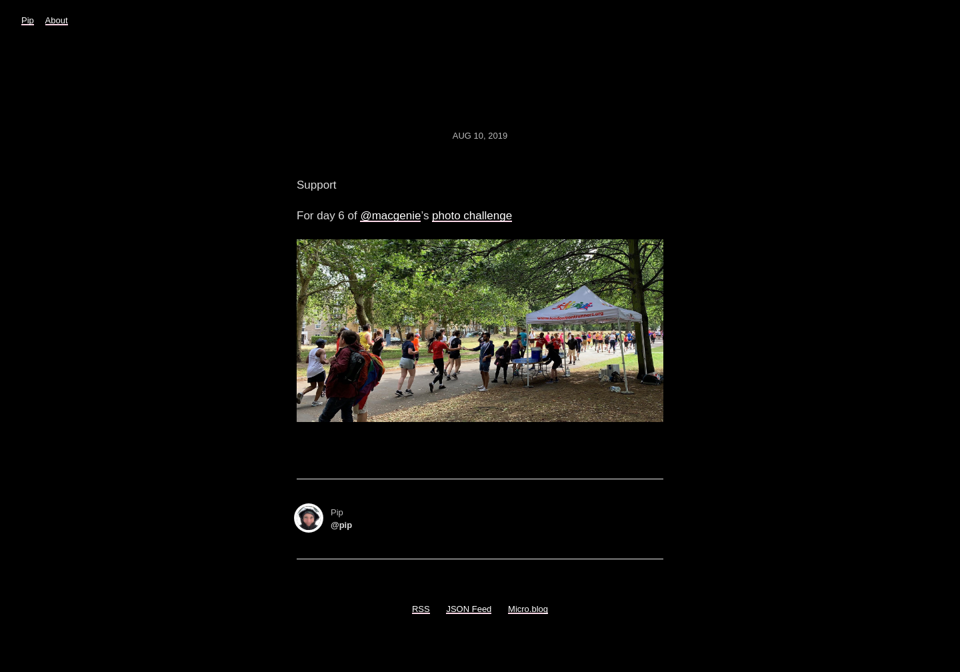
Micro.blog (528, 609)
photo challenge (472, 215)
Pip (27, 20)
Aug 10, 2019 (480, 136)
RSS (421, 609)
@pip (341, 525)
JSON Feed (468, 609)
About (56, 20)
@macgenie (390, 215)
